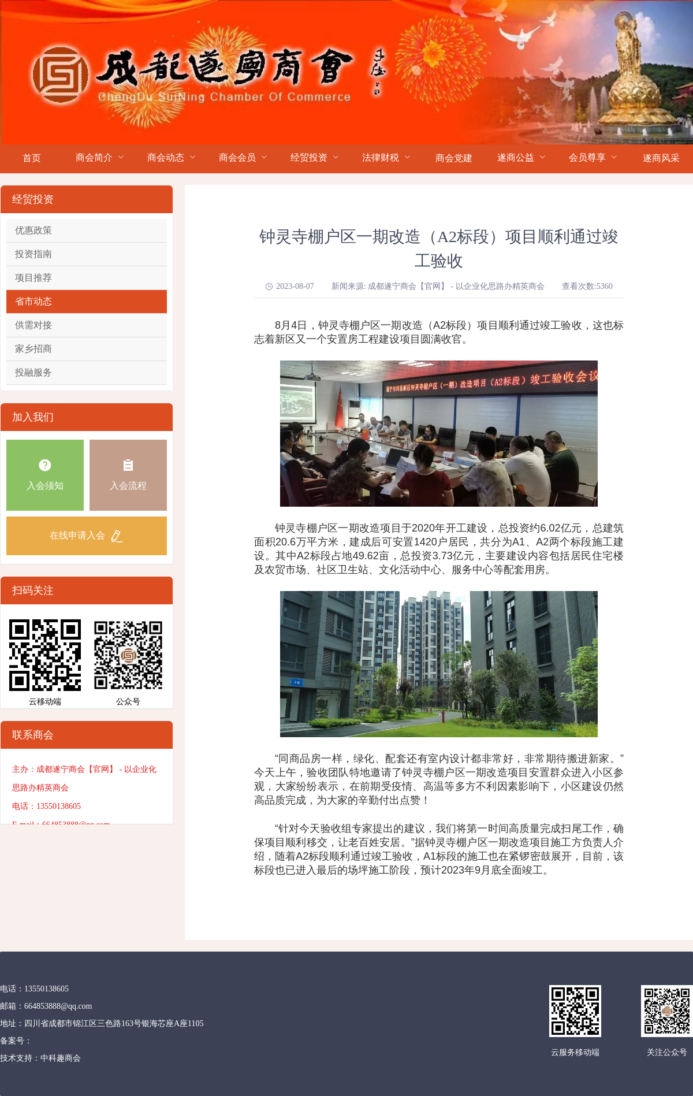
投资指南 (33, 254)
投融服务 (33, 372)
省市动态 (33, 301)
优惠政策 (33, 230)
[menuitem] (32, 158)
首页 (32, 158)
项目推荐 (33, 278)
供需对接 (33, 325)
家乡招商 (33, 349)
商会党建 (453, 158)
